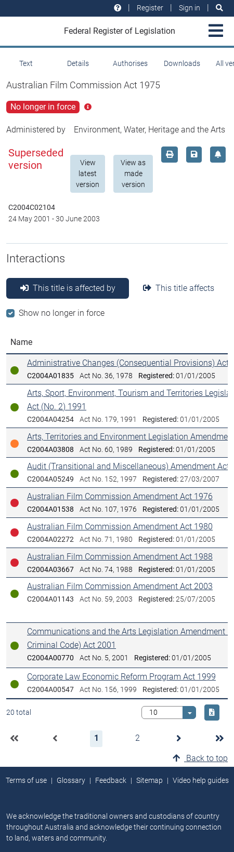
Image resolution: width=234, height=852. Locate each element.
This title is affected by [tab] (67, 288)
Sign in (189, 8)
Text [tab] (26, 63)
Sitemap (149, 780)
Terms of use (26, 780)
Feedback (110, 780)
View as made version (133, 173)
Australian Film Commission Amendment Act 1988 (120, 557)
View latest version (87, 173)
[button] (14, 738)
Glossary (71, 780)
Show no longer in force (62, 313)
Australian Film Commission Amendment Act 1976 (120, 496)
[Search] (219, 8)
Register (150, 8)
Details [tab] (78, 63)
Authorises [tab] (130, 63)
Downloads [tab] (182, 63)
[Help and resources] (117, 8)
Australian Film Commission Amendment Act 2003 (120, 586)
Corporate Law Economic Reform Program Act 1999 (121, 677)
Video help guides (201, 780)
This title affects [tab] (178, 288)
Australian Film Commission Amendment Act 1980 (120, 526)
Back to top (200, 758)
